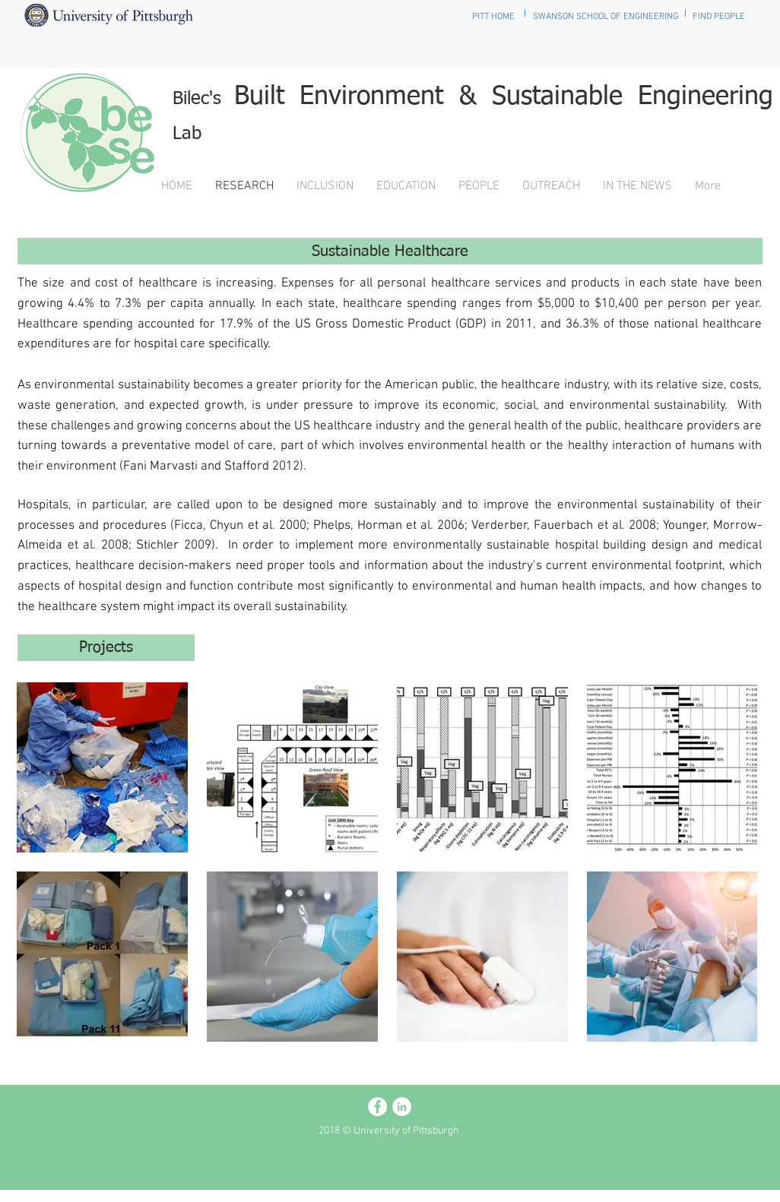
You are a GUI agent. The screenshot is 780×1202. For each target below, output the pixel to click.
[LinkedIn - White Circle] (401, 1106)
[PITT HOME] (493, 17)
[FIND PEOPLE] (719, 17)
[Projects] (106, 647)
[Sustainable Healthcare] (390, 251)
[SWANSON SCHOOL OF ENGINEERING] (605, 17)
